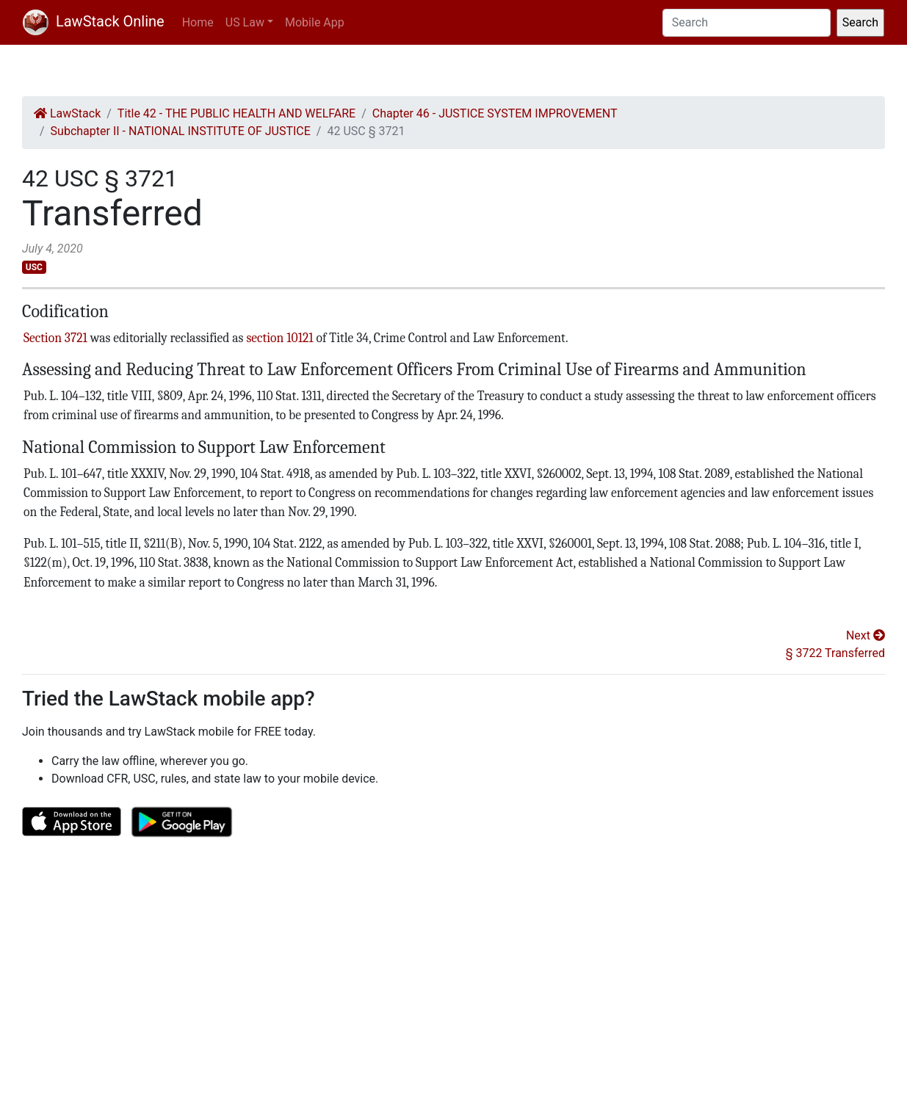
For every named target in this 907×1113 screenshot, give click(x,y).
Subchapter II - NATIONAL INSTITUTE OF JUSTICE (181, 131)
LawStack (67, 113)
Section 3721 (55, 337)
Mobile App (314, 22)
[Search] (746, 23)
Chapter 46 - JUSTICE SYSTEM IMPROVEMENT (495, 113)
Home (198, 22)
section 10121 (279, 337)
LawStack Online (94, 21)
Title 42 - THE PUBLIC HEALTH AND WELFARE (236, 113)
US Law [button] (244, 22)
